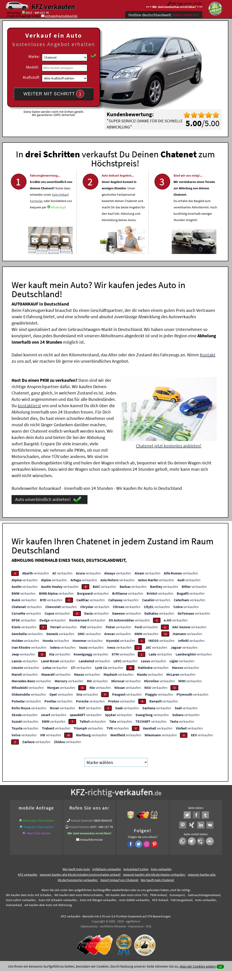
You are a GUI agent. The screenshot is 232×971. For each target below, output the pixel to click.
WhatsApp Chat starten (38, 820)
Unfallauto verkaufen (106, 869)
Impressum (136, 926)
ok (220, 966)
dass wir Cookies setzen (198, 966)
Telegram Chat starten (38, 827)
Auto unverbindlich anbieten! (48, 499)
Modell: (32, 67)
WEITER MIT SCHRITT (53, 94)
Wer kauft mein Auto (76, 869)
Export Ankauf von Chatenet (119, 880)
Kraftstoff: (31, 77)
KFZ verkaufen (53, 6)
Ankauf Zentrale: (82, 820)
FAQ (148, 926)
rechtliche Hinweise (113, 926)
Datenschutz (89, 926)
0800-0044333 (103, 820)
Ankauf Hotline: (79, 827)
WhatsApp (58, 219)
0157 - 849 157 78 (37, 13)
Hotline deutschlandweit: (163, 14)
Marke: (34, 56)
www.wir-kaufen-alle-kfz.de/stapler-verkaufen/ (154, 874)
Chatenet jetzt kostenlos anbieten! (168, 446)
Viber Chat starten (38, 833)
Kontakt (207, 354)
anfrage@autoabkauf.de (61, 16)
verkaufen (35, 573)
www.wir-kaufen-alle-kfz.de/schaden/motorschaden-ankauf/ (80, 874)
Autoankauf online (135, 869)
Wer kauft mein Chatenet (157, 880)
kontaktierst (29, 405)
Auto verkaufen (161, 869)
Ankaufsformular (91, 840)
